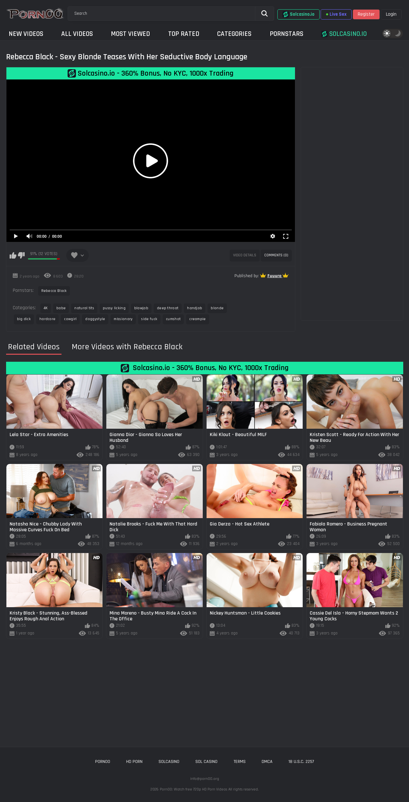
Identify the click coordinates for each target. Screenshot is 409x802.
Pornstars (286, 33)
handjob (194, 308)
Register (366, 14)
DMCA (267, 762)
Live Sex (336, 14)
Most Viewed (130, 33)
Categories (234, 33)
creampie (197, 319)
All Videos (77, 33)
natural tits (84, 308)
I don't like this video (21, 255)
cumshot (173, 319)
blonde (217, 308)
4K (46, 308)
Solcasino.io (298, 14)
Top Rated (183, 33)
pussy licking (114, 308)
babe (61, 308)
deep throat (167, 308)
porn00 (102, 762)
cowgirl (70, 319)
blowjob (141, 308)
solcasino (169, 762)
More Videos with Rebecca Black (127, 347)
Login (391, 14)
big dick (24, 319)
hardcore (47, 319)
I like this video (13, 255)
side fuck (149, 319)
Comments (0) (276, 255)
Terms (239, 762)
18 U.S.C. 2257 (301, 762)
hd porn (134, 762)
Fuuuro (274, 276)
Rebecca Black (54, 290)
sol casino (206, 762)
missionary (123, 319)
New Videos (26, 33)
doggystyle (95, 319)
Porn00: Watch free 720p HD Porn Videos (193, 789)
